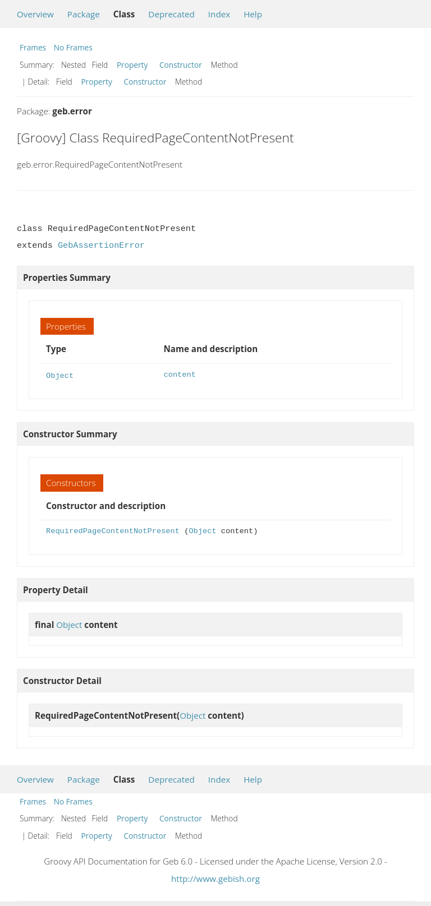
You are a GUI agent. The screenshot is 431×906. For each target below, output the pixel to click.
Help (253, 14)
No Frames (73, 47)
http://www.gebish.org (215, 877)
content (179, 374)
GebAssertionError (101, 245)
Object (60, 374)
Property (132, 64)
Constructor (180, 64)
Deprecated (171, 14)
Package (83, 14)
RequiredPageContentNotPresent (113, 530)
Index (219, 14)
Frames (33, 47)
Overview (35, 14)
